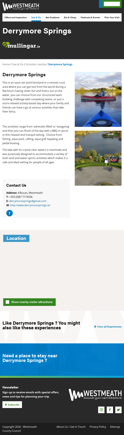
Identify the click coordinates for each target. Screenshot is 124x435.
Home (6, 64)
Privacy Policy (98, 427)
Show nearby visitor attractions (30, 301)
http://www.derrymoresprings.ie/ (30, 205)
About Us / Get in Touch (71, 427)
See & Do (36, 17)
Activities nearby (36, 64)
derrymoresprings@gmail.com (27, 201)
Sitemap (115, 427)
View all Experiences (109, 326)
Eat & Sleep (70, 17)
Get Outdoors (52, 17)
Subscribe (14, 404)
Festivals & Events (90, 17)
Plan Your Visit (111, 17)
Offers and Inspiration (16, 17)
